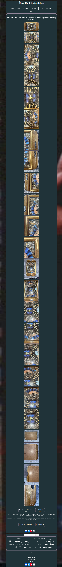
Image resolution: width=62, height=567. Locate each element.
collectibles (39, 544)
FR (32, 561)
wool (10, 539)
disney (29, 547)
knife (43, 539)
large (26, 539)
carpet (27, 544)
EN (30, 561)
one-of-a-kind (41, 547)
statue (32, 542)
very (23, 544)
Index (31, 552)
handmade (36, 539)
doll (21, 542)
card (33, 547)
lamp (23, 539)
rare (19, 538)
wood (53, 539)
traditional (11, 544)
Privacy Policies (31, 557)
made (14, 539)
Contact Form (31, 555)
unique (25, 547)
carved (50, 547)
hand (52, 544)
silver (32, 544)
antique (18, 544)
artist (30, 539)
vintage (26, 541)
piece (35, 544)
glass (12, 547)
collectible (18, 547)
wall (47, 539)
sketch (50, 539)
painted (45, 542)
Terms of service (31, 559)
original (51, 542)
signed (17, 542)
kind (11, 541)
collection (38, 542)
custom (46, 544)
